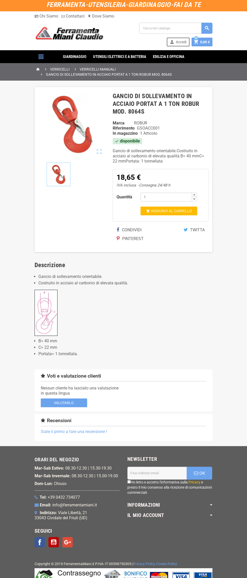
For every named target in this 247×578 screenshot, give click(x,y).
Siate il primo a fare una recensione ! (74, 431)
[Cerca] (175, 28)
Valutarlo (64, 403)
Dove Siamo (101, 16)
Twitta (194, 229)
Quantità (124, 196)
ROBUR (140, 123)
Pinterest (130, 238)
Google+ (67, 542)
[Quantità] (166, 197)
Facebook (40, 542)
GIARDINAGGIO (74, 56)
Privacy (194, 482)
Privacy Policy (144, 564)
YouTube (53, 542)
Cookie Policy (166, 564)
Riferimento (124, 128)
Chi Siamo (46, 16)
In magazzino (125, 133)
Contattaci (73, 16)
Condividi (129, 229)
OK (199, 473)
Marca (119, 123)
